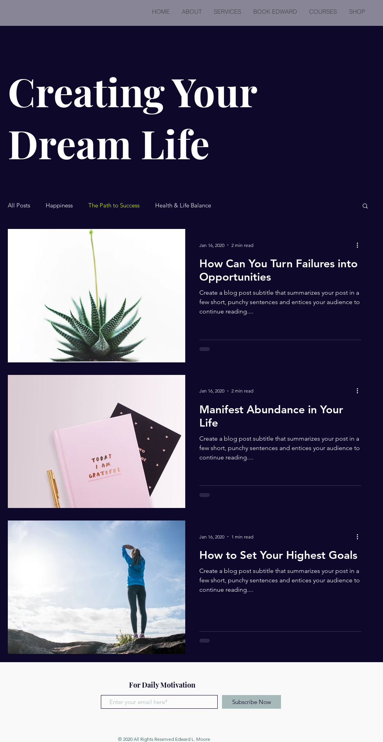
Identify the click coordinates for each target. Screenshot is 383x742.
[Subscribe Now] (251, 702)
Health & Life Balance (183, 205)
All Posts (19, 205)
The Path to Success (114, 205)
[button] (365, 206)
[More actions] (360, 245)
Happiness (59, 205)
